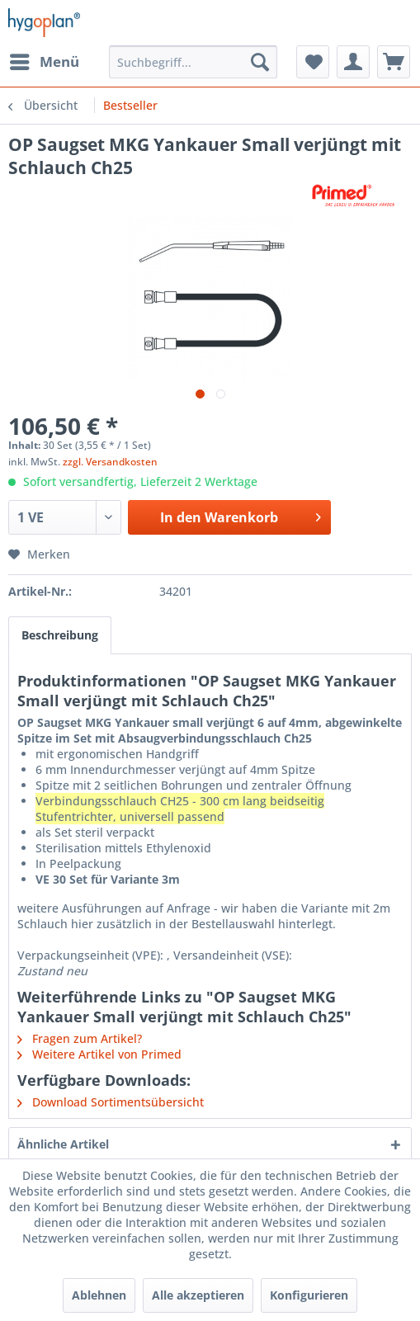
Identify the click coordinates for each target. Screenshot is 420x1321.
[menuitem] (43, 61)
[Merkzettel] (312, 61)
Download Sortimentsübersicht (110, 1102)
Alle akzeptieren (198, 1295)
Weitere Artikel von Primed (99, 1054)
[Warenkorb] (393, 61)
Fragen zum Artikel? (79, 1038)
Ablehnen (99, 1295)
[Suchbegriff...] (193, 61)
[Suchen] (260, 61)
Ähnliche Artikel (63, 1144)
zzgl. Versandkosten (110, 462)
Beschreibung (59, 635)
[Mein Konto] (353, 61)
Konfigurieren (309, 1295)
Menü (44, 60)
